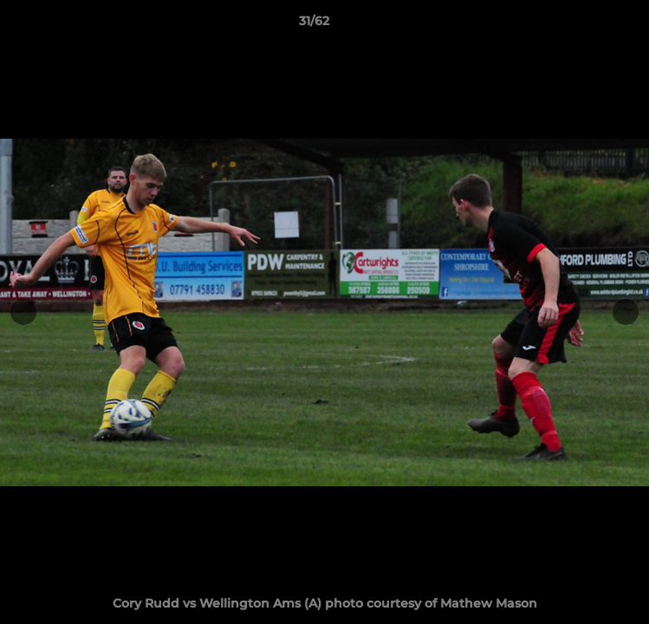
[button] (586, 25)
